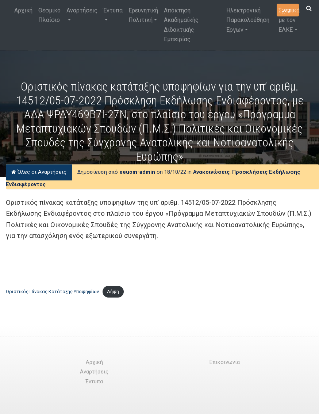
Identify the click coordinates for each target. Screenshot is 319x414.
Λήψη (113, 291)
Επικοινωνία (225, 362)
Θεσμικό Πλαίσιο (49, 15)
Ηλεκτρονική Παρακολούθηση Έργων (247, 20)
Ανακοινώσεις (211, 172)
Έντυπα (113, 10)
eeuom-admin (137, 172)
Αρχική (23, 10)
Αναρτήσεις (81, 10)
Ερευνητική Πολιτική (143, 15)
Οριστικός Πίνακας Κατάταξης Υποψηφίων (52, 291)
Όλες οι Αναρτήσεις (38, 172)
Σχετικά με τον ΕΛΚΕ (289, 20)
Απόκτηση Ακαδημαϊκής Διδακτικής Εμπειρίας (181, 25)
